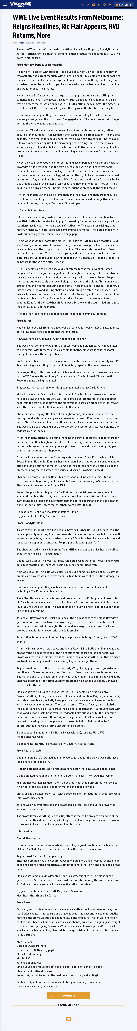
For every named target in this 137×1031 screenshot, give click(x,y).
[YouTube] (93, 4)
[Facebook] (83, 4)
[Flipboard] (99, 4)
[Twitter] (88, 4)
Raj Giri (21, 43)
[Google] (104, 4)
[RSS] (110, 4)
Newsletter (124, 4)
